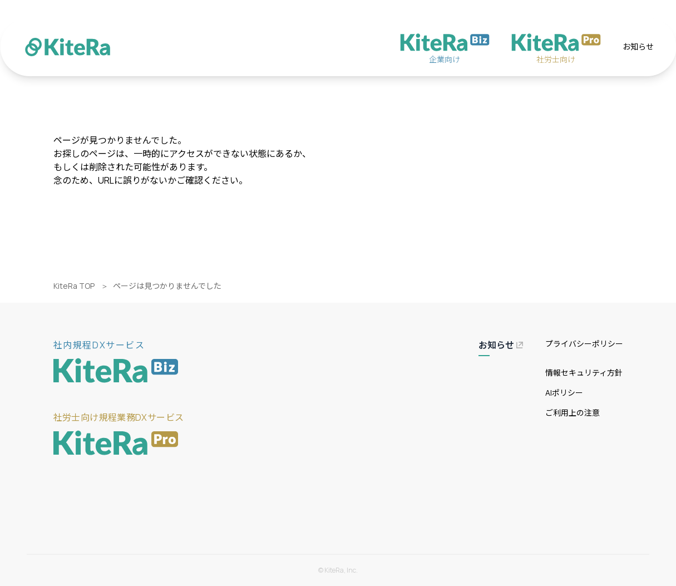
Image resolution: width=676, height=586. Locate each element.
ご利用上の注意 (572, 412)
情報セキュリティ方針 (584, 372)
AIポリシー (564, 392)
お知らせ (638, 46)
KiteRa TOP (74, 285)
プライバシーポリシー (584, 343)
